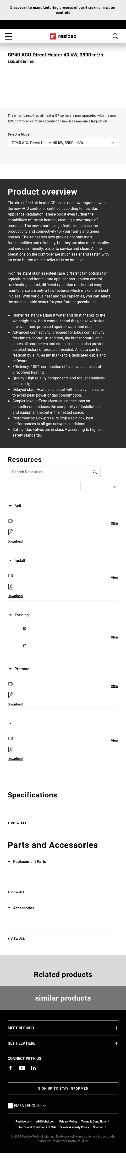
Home (63, 36)
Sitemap (98, 1127)
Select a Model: (19, 134)
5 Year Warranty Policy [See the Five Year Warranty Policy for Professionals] (74, 1127)
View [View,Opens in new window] (114, 523)
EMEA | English (37, 1105)
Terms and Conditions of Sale (37, 1127)
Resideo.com (24, 1121)
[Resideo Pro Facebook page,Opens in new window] (10, 1068)
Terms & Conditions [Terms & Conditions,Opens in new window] (94, 1121)
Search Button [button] (115, 36)
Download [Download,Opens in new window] (15, 541)
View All (19, 823)
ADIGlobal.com (45, 1121)
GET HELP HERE (29, 1043)
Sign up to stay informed (63, 1088)
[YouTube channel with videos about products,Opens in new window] (22, 1068)
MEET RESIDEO (28, 1027)
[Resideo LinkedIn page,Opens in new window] (33, 1068)
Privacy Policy (68, 1121)
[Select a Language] (99, 486)
